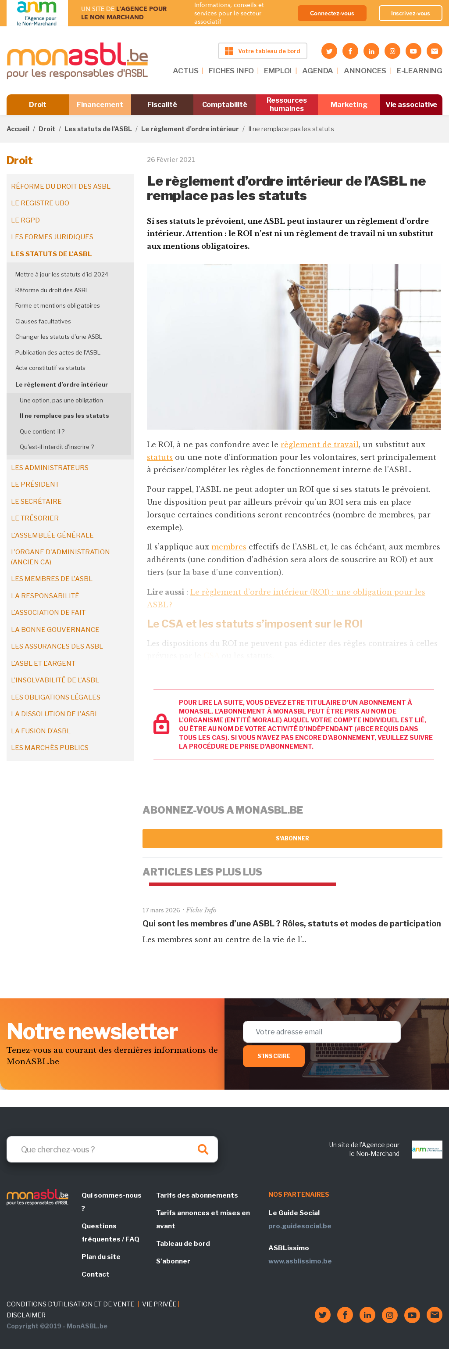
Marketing (349, 104)
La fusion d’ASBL (41, 731)
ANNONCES (365, 70)
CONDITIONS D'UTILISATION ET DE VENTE (70, 1304)
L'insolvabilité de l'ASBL (55, 680)
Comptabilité (224, 104)
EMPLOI (278, 70)
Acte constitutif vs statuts (50, 367)
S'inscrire (273, 1056)
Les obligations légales (55, 697)
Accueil (18, 129)
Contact (96, 1274)
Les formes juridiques (52, 237)
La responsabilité (45, 596)
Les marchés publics (50, 748)
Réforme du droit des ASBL (60, 186)
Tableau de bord (183, 1244)
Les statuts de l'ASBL (98, 129)
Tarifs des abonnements (197, 1195)
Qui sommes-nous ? (112, 1202)
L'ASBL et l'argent (43, 663)
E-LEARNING (419, 70)
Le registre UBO (40, 203)
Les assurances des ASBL (57, 646)
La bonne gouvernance (55, 630)
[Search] (112, 1149)
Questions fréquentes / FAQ (110, 1232)
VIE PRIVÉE (159, 1304)
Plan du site (101, 1257)
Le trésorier (35, 518)
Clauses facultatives (43, 321)
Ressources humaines (287, 104)
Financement (100, 104)
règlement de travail (320, 444)
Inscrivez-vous (411, 13)
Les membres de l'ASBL (52, 579)
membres (228, 546)
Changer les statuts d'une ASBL (58, 336)
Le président (35, 484)
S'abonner (293, 838)
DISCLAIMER (26, 1315)
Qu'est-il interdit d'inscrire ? (57, 446)
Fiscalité (162, 104)
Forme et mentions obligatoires (57, 305)
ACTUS (185, 70)
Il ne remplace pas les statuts (64, 415)
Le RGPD (25, 220)
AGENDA (317, 70)
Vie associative (411, 104)
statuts (160, 457)
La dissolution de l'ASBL (55, 714)
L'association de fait (48, 613)
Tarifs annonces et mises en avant (203, 1219)
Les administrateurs (50, 468)
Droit (38, 104)
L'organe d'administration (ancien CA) (60, 557)
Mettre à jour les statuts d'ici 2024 (61, 274)
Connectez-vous (332, 13)
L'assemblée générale (52, 535)
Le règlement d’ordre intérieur (190, 129)
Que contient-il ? (42, 431)
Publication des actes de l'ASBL (57, 352)
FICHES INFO (231, 70)
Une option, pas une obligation (61, 400)
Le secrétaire (36, 502)
